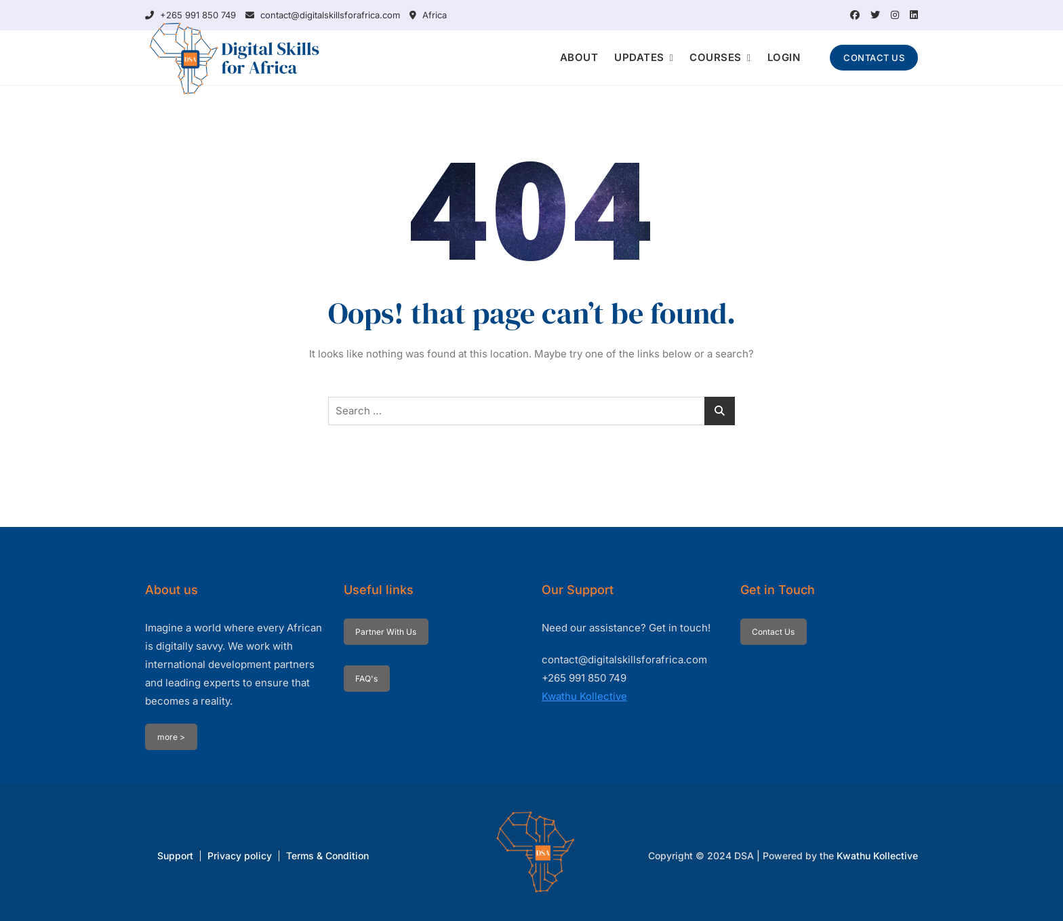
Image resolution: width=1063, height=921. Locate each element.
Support (175, 855)
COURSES (715, 57)
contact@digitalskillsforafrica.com (322, 14)
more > (171, 737)
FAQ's (366, 678)
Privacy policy (239, 855)
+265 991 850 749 (190, 14)
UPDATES (639, 57)
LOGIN (784, 57)
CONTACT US (873, 57)
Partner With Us (385, 632)
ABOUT (579, 57)
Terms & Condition (327, 855)
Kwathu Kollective (584, 696)
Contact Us (773, 632)
